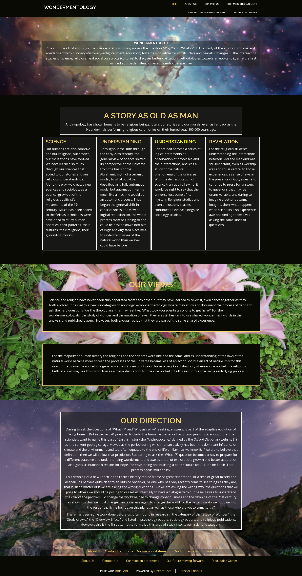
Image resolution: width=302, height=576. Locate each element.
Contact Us (212, 4)
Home (173, 4)
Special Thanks (191, 571)
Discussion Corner (245, 12)
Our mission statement (242, 4)
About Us (191, 4)
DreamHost (162, 571)
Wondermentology (70, 7)
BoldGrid (121, 571)
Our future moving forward (206, 12)
